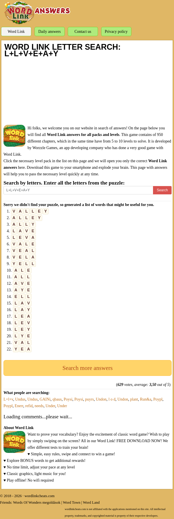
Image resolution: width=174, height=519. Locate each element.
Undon (101, 399)
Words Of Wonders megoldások (37, 502)
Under (50, 406)
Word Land (91, 502)
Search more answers (88, 368)
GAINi (45, 399)
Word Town (71, 502)
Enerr (19, 406)
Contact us (83, 31)
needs (39, 406)
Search (162, 190)
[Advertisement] (87, 90)
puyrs (89, 399)
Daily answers (49, 31)
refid (29, 406)
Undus (20, 399)
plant (134, 399)
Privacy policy (116, 31)
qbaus (57, 399)
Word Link (16, 31)
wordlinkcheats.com (39, 496)
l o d (111, 399)
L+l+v (8, 399)
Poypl (157, 399)
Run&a (145, 399)
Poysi (68, 399)
